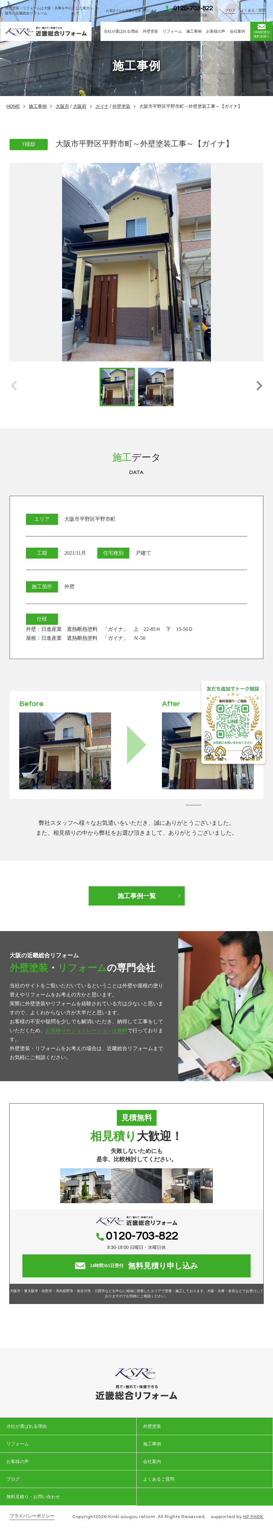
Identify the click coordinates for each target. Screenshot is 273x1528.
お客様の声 (215, 31)
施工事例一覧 (136, 895)
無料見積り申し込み (136, 1266)
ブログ (230, 10)
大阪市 (62, 106)
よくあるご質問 (253, 10)
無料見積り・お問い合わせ (33, 1496)
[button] (259, 387)
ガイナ (102, 106)
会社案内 (237, 31)
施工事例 (194, 31)
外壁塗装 (150, 31)
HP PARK (253, 1517)
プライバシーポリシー (32, 1516)
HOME (13, 106)
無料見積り (261, 31)
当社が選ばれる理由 (121, 31)
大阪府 (79, 106)
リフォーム (172, 31)
